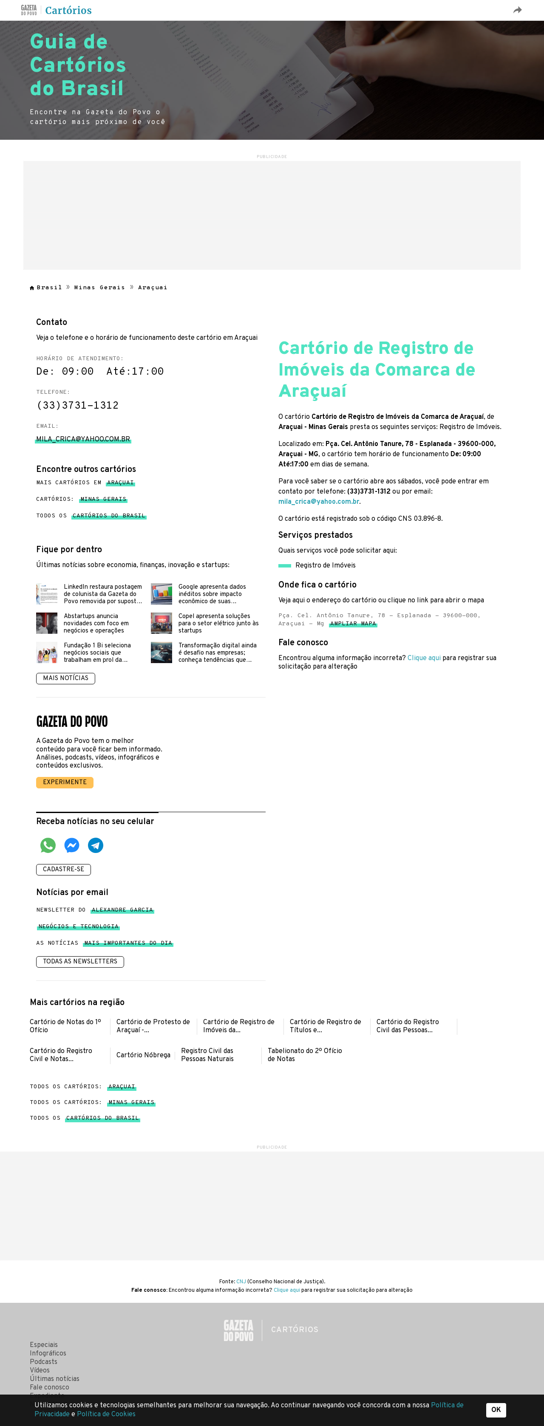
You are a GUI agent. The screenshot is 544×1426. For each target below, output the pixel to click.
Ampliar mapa (353, 625)
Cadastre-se (63, 870)
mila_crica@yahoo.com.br (318, 502)
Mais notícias (65, 679)
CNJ (241, 1282)
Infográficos (48, 1354)
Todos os (90, 516)
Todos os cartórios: (82, 1086)
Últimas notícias (54, 1379)
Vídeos (40, 1371)
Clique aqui (424, 658)
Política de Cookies (106, 1414)
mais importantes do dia (128, 945)
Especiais (44, 1345)
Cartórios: (81, 499)
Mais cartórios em (85, 483)
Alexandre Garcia (122, 912)
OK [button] (496, 1410)
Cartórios (68, 10)
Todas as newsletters (80, 962)
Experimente (65, 783)
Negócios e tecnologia (78, 928)
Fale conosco (49, 1388)
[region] (272, 214)
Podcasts (43, 1362)
